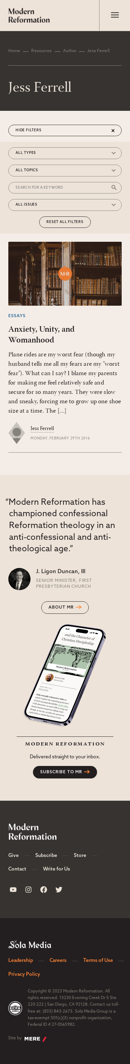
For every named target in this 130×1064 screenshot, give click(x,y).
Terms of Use (98, 960)
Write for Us (56, 869)
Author (70, 51)
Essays (17, 316)
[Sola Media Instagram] (28, 889)
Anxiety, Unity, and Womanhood (41, 335)
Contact (17, 869)
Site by (27, 1039)
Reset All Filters (65, 222)
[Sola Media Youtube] (13, 889)
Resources (41, 51)
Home (14, 51)
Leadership (20, 960)
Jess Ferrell (42, 428)
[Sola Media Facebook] (44, 889)
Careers (58, 960)
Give (13, 855)
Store (80, 855)
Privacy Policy (24, 974)
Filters (34, 130)
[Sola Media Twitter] (59, 889)
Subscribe (46, 855)
